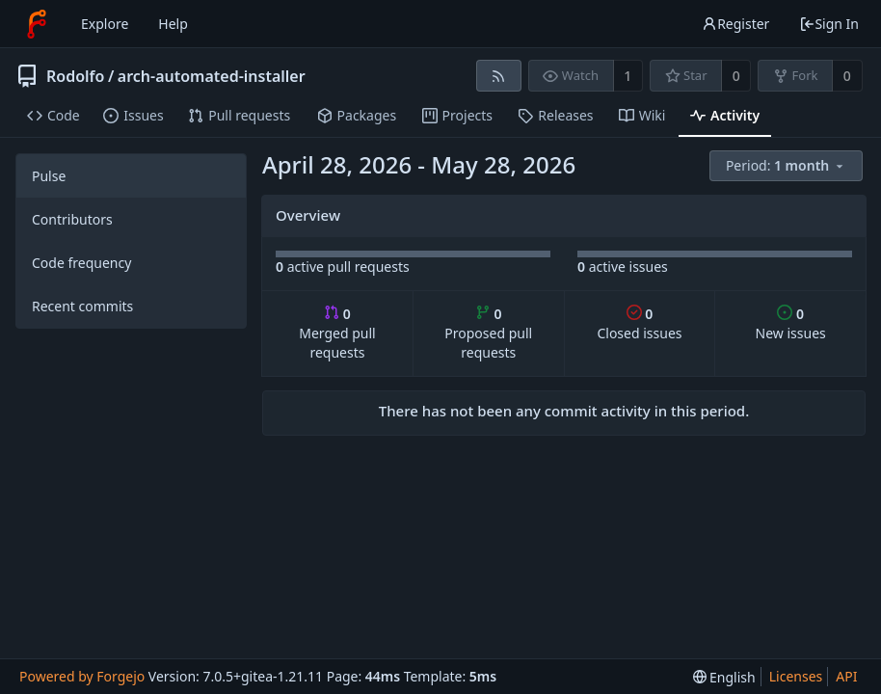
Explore (104, 23)
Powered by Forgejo (82, 676)
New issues (791, 323)
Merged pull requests (337, 333)
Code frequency (81, 263)
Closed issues (639, 323)
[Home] (37, 24)
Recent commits (82, 306)
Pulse (49, 176)
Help (173, 23)
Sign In (829, 23)
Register (735, 23)
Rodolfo (75, 76)
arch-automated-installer (212, 76)
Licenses (796, 676)
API (846, 676)
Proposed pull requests (488, 333)
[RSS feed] (498, 76)
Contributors (72, 219)
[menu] (787, 166)
